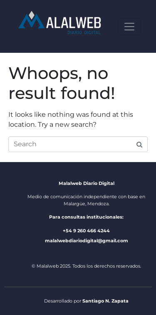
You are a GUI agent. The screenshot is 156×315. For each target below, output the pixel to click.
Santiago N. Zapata (105, 301)
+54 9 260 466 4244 (86, 231)
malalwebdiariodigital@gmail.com (86, 241)
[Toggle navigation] (129, 26)
